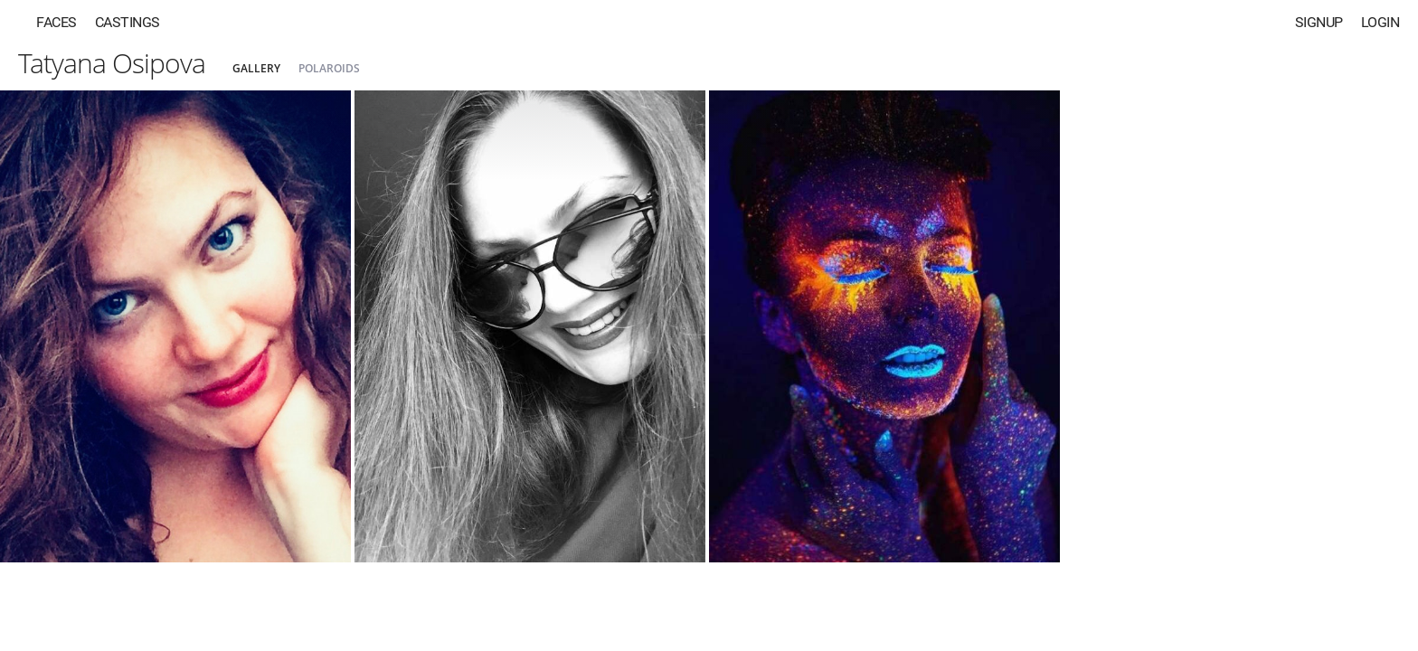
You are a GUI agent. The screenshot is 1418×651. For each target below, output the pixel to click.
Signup (1319, 22)
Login (1380, 22)
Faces (56, 22)
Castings (127, 22)
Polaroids (329, 68)
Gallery (256, 68)
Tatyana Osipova (111, 62)
